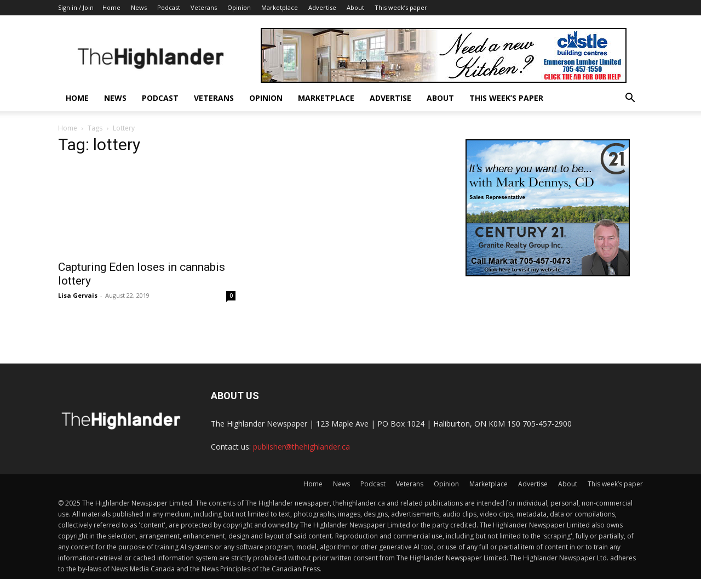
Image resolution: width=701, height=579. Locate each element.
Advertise (322, 7)
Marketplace (279, 7)
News (139, 7)
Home (111, 7)
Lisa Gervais (77, 295)
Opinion (239, 7)
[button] (630, 99)
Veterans (204, 7)
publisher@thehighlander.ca (301, 446)
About (355, 7)
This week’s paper (401, 7)
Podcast (168, 7)
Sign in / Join (76, 7)
